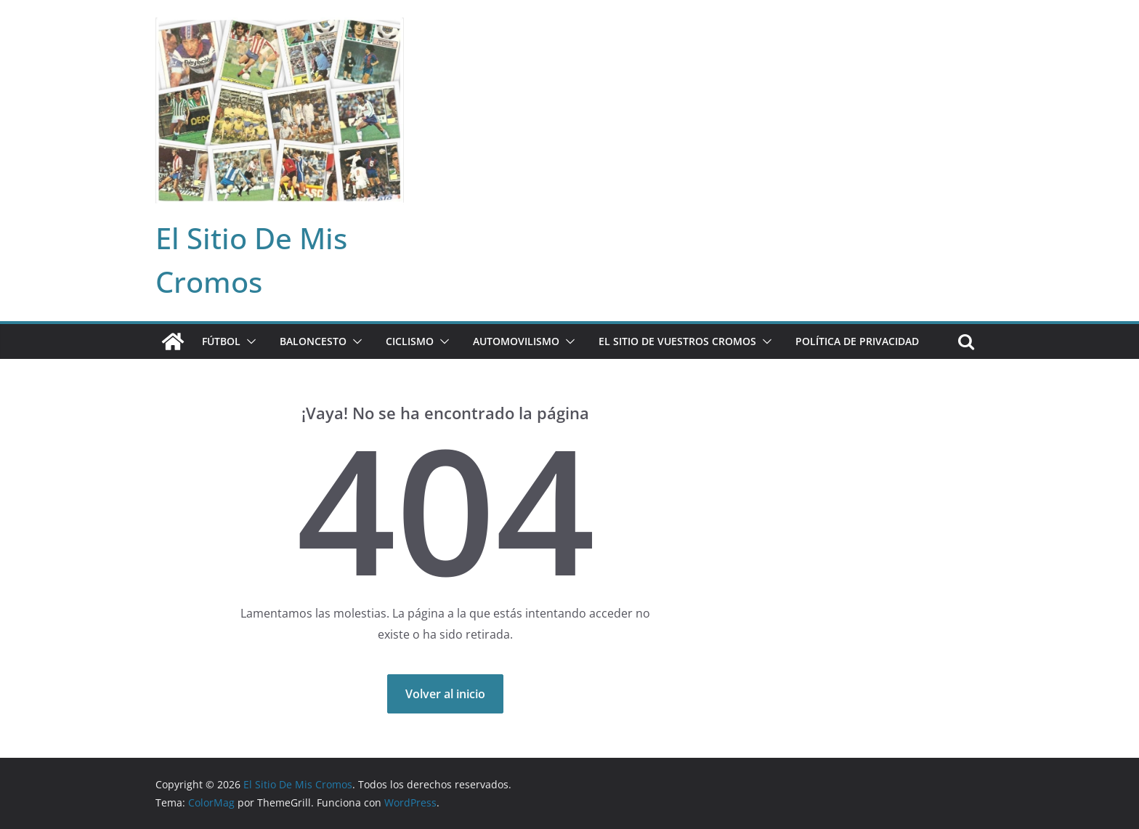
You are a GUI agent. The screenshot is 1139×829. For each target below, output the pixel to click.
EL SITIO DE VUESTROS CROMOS (677, 341)
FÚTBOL (221, 341)
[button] (248, 341)
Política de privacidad (857, 341)
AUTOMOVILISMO (516, 341)
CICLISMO (410, 341)
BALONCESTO (313, 341)
